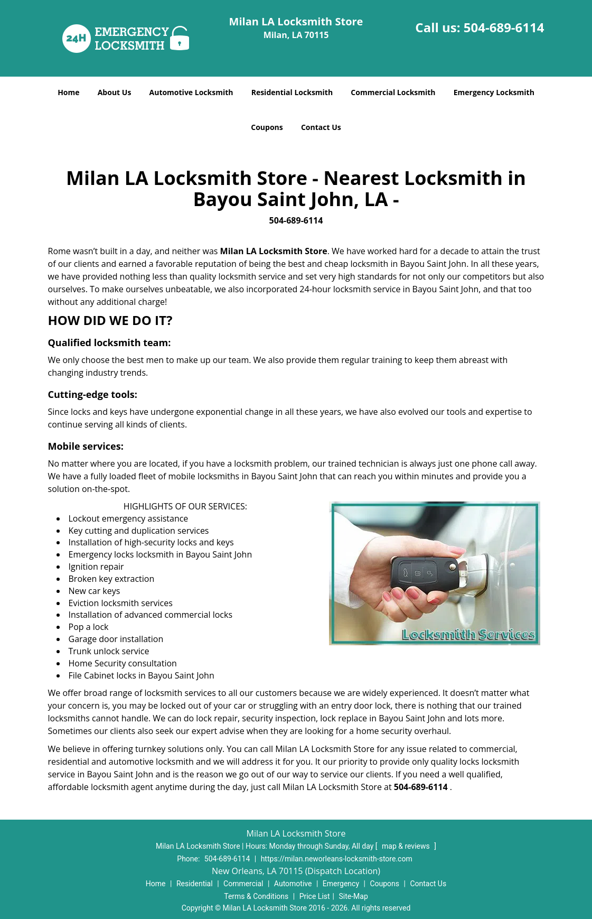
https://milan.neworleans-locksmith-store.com (336, 859)
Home (68, 92)
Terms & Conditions (256, 896)
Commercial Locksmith (393, 92)
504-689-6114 (504, 27)
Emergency (341, 883)
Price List (314, 896)
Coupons (267, 127)
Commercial (243, 883)
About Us (114, 92)
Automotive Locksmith (191, 92)
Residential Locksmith (292, 92)
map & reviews (406, 846)
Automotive (293, 883)
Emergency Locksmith (494, 92)
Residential (194, 883)
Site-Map (353, 896)
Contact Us (321, 127)
